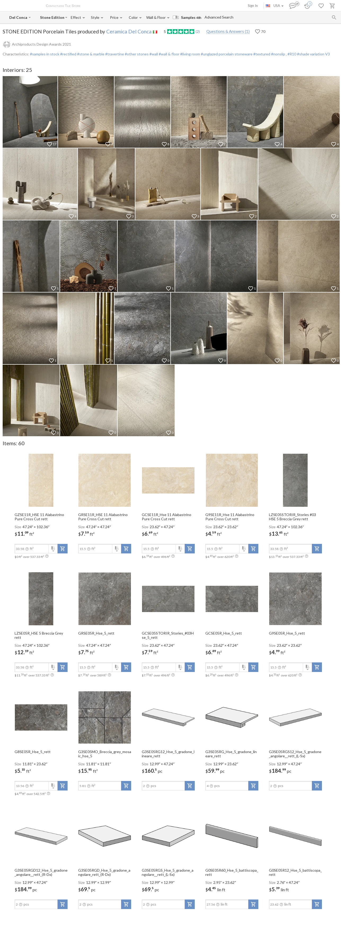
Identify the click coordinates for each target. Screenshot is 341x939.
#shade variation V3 (313, 54)
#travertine (114, 54)
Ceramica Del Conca (129, 31)
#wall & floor (168, 54)
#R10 (292, 54)
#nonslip (278, 54)
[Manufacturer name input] (18, 17)
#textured (261, 54)
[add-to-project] (62, 548)
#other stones (136, 54)
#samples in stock (44, 54)
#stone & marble (90, 54)
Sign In (253, 5)
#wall (153, 54)
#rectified (67, 54)
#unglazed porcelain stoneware (226, 54)
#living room (189, 54)
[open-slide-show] (41, 479)
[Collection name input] (52, 17)
